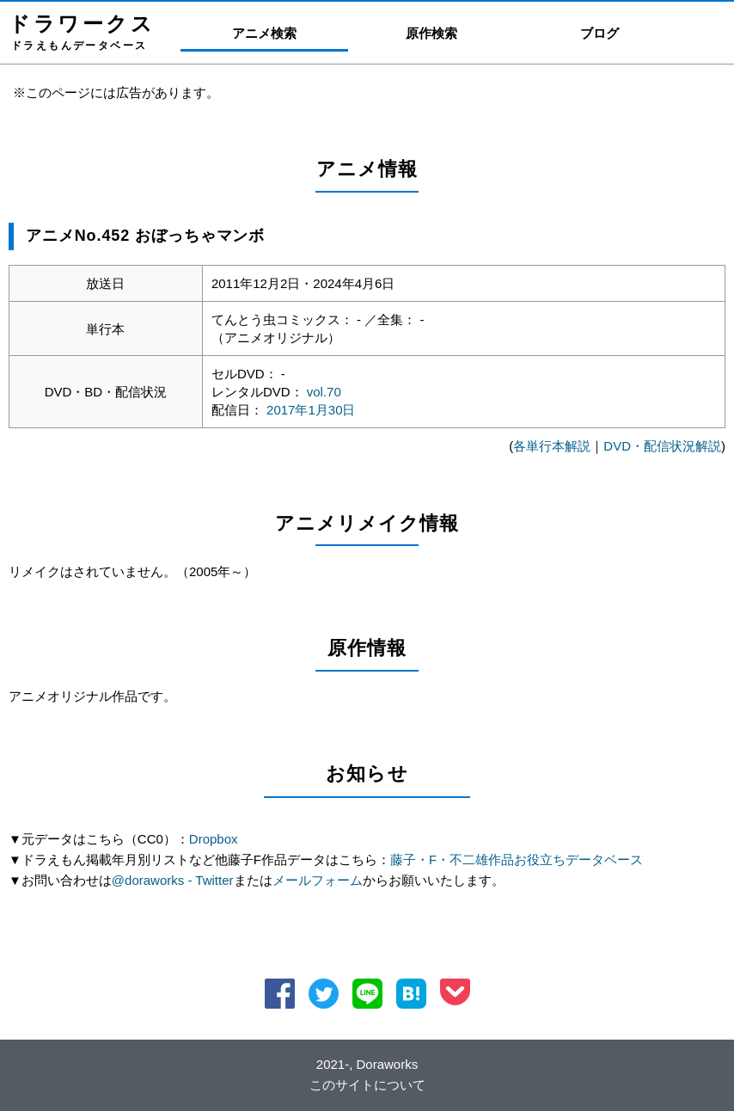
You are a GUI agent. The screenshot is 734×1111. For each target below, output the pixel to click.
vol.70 (324, 391)
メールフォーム (317, 880)
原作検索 (431, 33)
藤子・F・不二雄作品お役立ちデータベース (516, 859)
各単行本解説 (551, 446)
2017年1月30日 (310, 409)
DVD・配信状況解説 (662, 446)
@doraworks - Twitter (173, 880)
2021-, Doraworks (367, 1064)
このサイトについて (367, 1084)
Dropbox (213, 839)
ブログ (599, 33)
